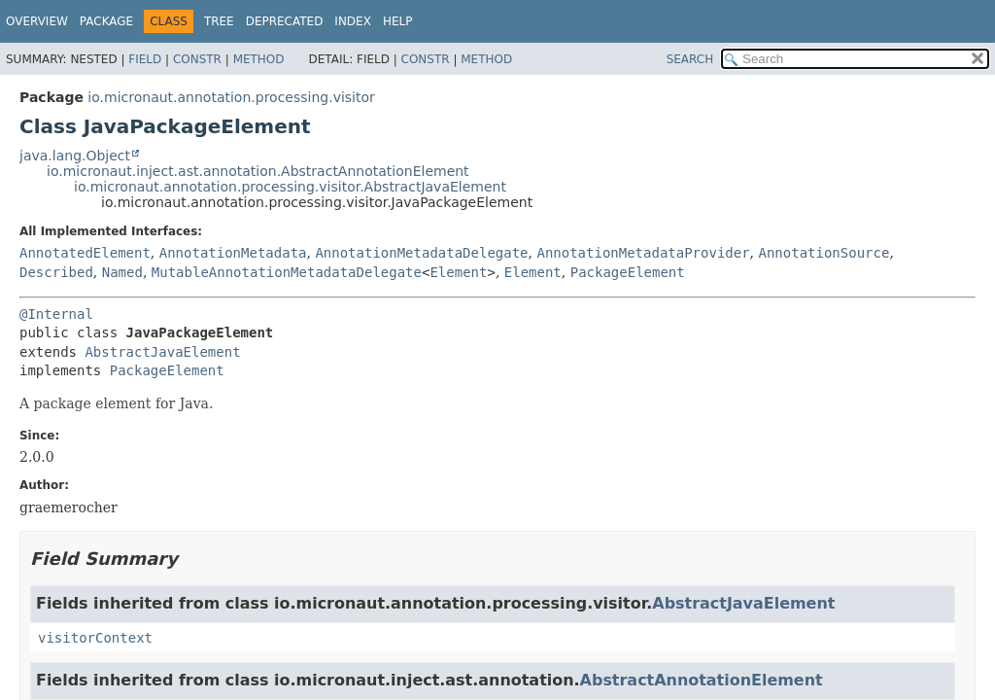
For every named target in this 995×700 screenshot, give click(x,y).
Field (144, 59)
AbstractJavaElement (162, 352)
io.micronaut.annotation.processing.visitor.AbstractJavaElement (290, 186)
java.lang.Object (74, 155)
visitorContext (95, 638)
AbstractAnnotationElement (701, 680)
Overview (37, 21)
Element (458, 272)
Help (398, 21)
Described (56, 272)
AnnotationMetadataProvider (642, 253)
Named (122, 272)
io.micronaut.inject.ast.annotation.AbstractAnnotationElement (258, 171)
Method (259, 59)
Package (106, 21)
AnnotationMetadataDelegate (421, 253)
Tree (219, 21)
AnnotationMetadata (233, 253)
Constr (197, 59)
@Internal (56, 314)
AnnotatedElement (85, 253)
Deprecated (285, 21)
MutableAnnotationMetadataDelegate (287, 272)
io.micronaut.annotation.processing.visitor (230, 97)
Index (352, 21)
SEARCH (690, 59)
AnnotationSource (824, 253)
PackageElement (627, 272)
